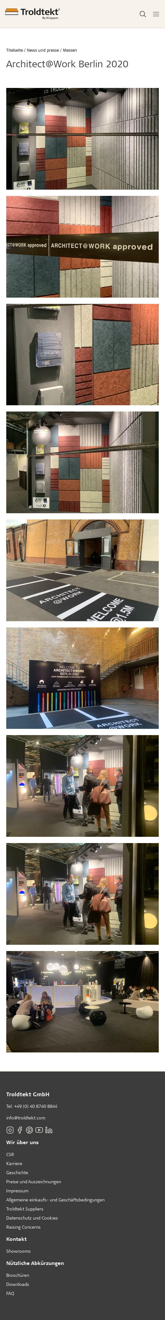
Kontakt (16, 1239)
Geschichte (17, 1172)
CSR (10, 1154)
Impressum (17, 1191)
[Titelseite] (32, 13)
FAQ (10, 1293)
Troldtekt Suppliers (25, 1209)
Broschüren (17, 1275)
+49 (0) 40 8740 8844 (35, 1106)
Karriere (14, 1163)
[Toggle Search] (143, 14)
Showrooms (18, 1251)
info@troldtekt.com (25, 1118)
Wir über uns (22, 1142)
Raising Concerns (23, 1227)
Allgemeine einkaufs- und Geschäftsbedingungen (55, 1200)
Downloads (17, 1284)
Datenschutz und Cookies (32, 1218)
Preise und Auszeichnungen (33, 1181)
